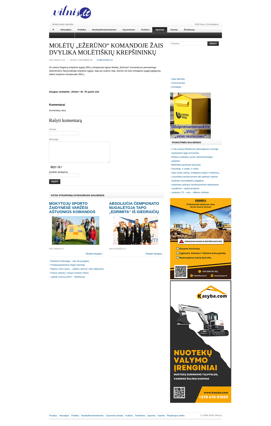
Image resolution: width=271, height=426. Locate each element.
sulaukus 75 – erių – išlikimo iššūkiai (190, 192)
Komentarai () (105, 60)
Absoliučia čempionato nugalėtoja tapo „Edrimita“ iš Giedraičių (134, 211)
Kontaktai (176, 87)
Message (54, 139)
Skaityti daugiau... (95, 257)
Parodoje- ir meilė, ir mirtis (184, 168)
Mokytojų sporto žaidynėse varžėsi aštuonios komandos (72, 211)
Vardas (52, 129)
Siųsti (54, 186)
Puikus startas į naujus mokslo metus (69, 277)
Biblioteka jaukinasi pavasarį (186, 164)
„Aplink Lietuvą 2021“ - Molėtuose (67, 281)
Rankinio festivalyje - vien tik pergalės (69, 265)
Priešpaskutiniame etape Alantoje (67, 269)
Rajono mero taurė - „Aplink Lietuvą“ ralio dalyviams (77, 273)
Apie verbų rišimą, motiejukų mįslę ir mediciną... (196, 172)
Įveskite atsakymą (58, 176)
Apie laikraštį (178, 79)
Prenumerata (178, 83)
